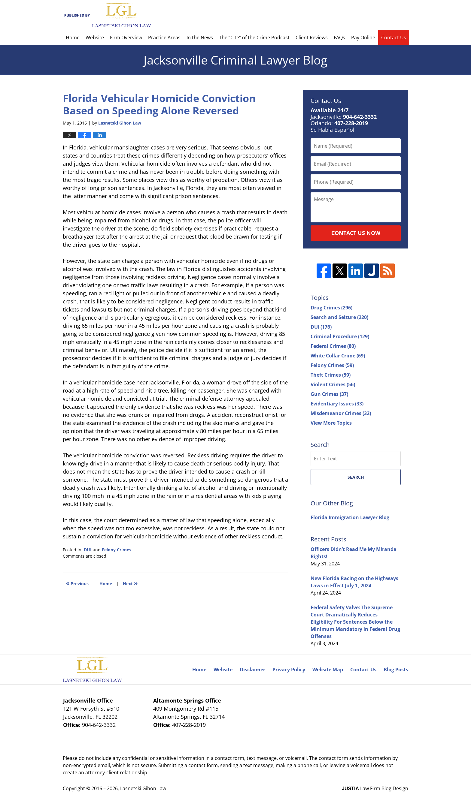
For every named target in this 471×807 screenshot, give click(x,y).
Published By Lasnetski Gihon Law (356, 15)
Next (130, 583)
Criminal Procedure (340, 336)
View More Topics (331, 423)
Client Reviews (312, 37)
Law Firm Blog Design (375, 788)
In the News (200, 37)
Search (356, 477)
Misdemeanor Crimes (341, 413)
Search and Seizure (339, 317)
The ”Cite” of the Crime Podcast (254, 37)
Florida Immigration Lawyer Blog (350, 517)
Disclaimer (252, 669)
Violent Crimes (333, 384)
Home (73, 37)
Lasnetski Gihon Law (143, 788)
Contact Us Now (355, 232)
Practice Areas (164, 37)
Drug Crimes (331, 307)
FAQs (339, 37)
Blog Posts (396, 669)
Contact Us (393, 37)
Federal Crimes (333, 346)
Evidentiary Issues (337, 403)
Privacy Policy (288, 669)
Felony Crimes (116, 550)
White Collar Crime (338, 355)
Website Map (327, 669)
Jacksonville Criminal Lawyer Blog (107, 15)
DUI (88, 550)
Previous (77, 583)
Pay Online (363, 37)
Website (95, 37)
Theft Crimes (331, 375)
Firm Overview (126, 37)
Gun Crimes (329, 394)
